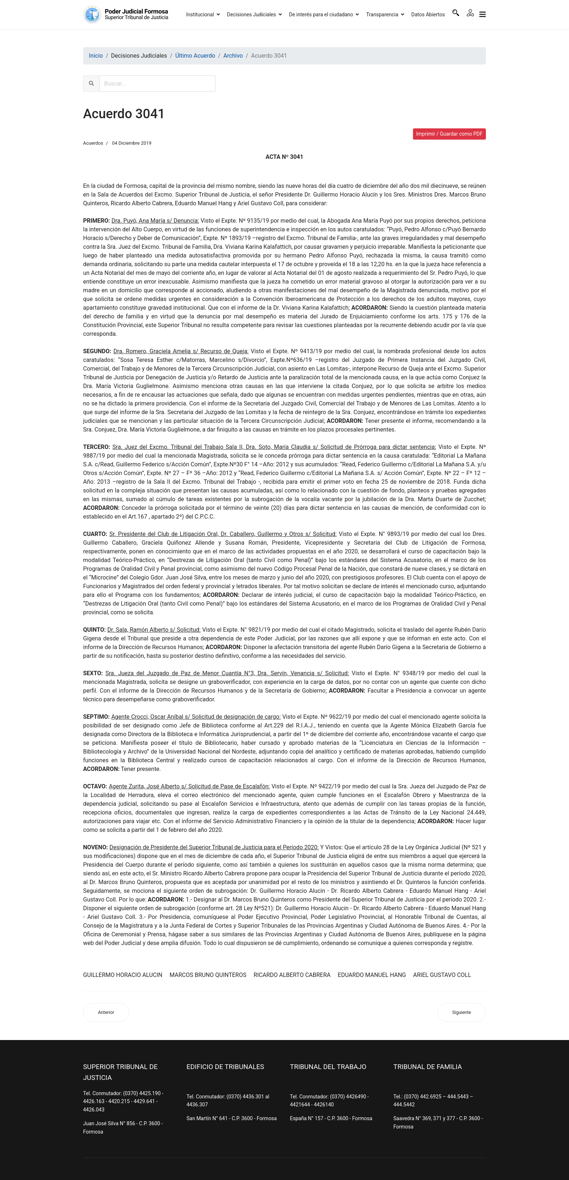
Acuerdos (93, 143)
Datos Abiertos (428, 14)
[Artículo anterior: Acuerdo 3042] (106, 1012)
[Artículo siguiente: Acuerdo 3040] (461, 1012)
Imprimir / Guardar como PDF (449, 134)
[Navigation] (482, 14)
